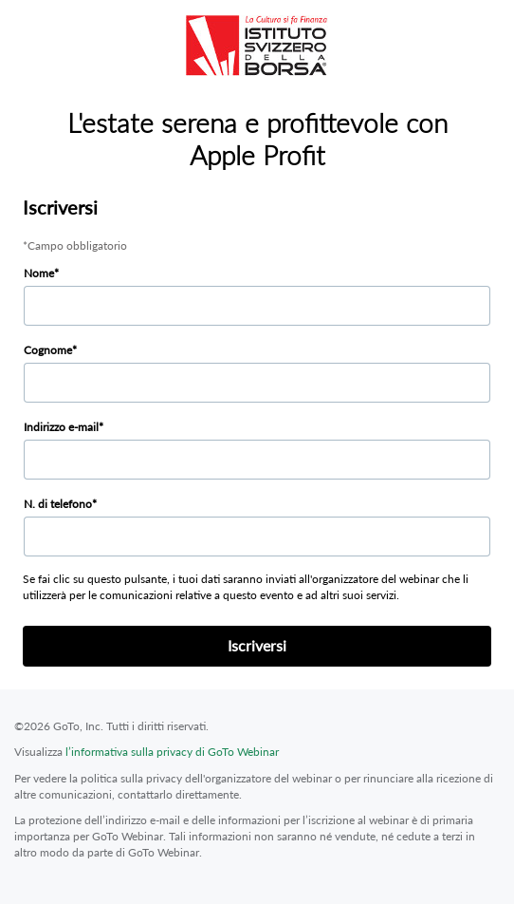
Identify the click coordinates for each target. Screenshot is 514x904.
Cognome (48, 350)
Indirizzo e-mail (61, 427)
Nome (39, 273)
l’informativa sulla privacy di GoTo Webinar (172, 751)
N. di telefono (58, 504)
